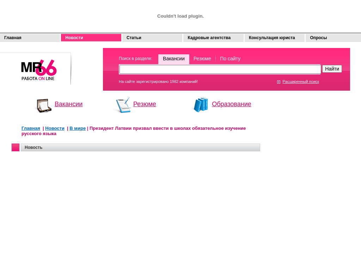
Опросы (318, 37)
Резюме (202, 58)
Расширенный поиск (301, 81)
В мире (77, 128)
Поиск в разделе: (135, 58)
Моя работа (36, 65)
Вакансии (174, 58)
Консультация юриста (272, 37)
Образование (231, 104)
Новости (74, 37)
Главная (13, 37)
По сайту (230, 58)
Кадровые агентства (209, 37)
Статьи (134, 37)
